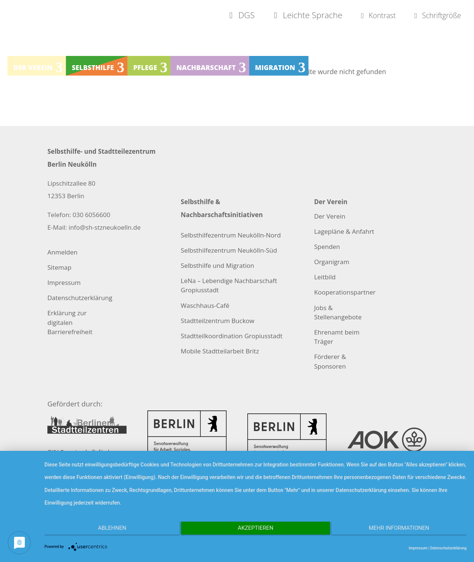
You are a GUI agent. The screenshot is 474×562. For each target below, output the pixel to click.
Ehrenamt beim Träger (336, 337)
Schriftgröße (428, 15)
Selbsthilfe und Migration (217, 265)
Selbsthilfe (93, 68)
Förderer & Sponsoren (330, 361)
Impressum (64, 282)
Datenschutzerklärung (79, 297)
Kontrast (356, 15)
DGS (204, 15)
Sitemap (59, 267)
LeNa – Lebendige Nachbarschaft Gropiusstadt (229, 285)
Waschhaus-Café (205, 305)
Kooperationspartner (344, 292)
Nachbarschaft (206, 68)
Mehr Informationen (404, 531)
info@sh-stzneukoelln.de (105, 227)
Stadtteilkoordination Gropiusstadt (232, 336)
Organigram (331, 261)
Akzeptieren (255, 531)
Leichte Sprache (276, 15)
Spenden (327, 246)
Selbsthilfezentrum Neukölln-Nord (231, 235)
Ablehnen (107, 531)
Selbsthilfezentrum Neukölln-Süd (229, 250)
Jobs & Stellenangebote (337, 312)
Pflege (145, 68)
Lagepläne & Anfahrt (344, 231)
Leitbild (325, 277)
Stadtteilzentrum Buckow (217, 320)
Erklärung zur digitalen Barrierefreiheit (69, 322)
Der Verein (33, 68)
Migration (275, 68)
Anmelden (62, 252)
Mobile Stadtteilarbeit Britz (220, 351)
